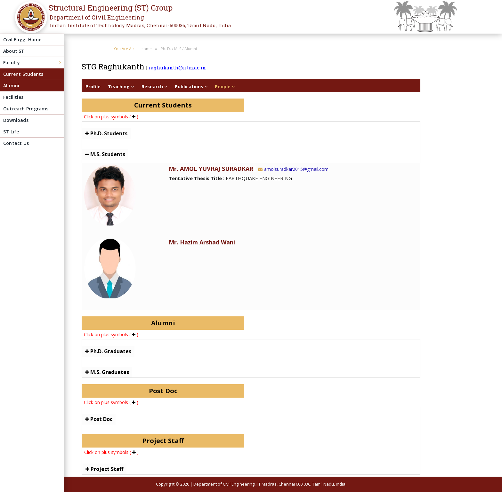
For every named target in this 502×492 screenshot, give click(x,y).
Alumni (11, 86)
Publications (191, 86)
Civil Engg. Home (22, 39)
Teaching (121, 86)
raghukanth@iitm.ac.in (177, 67)
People (225, 86)
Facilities (13, 97)
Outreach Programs (26, 109)
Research (154, 86)
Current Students (23, 74)
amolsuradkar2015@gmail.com (292, 169)
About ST (14, 51)
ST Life (11, 132)
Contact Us (16, 143)
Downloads (15, 120)
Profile (93, 86)
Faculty (11, 63)
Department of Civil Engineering (97, 17)
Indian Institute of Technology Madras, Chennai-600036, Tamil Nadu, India (140, 25)
